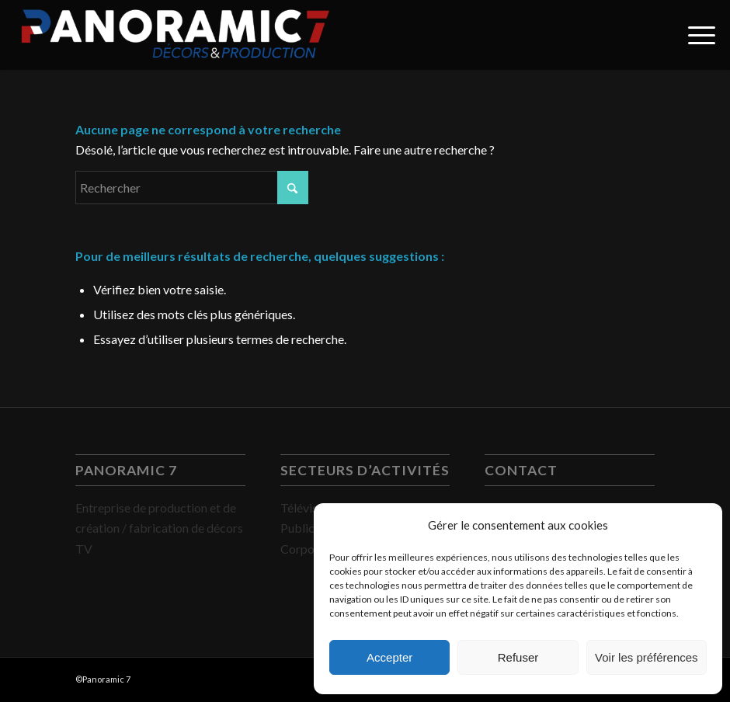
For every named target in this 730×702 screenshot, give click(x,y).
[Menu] (694, 35)
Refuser (518, 657)
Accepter (389, 657)
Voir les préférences (646, 657)
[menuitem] (694, 35)
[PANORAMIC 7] (175, 35)
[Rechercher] (191, 187)
